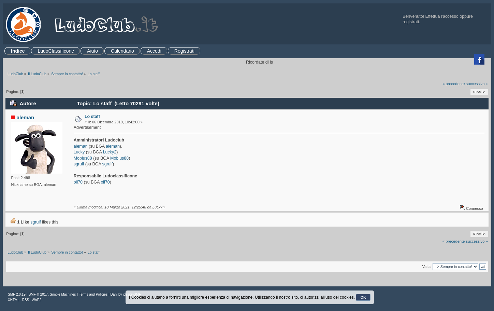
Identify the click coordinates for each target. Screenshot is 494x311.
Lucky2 (110, 152)
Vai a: (427, 267)
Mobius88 (83, 158)
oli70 (79, 182)
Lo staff (92, 116)
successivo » (477, 84)
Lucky (80, 152)
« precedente (453, 84)
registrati (411, 21)
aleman (25, 117)
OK (363, 297)
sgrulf (79, 164)
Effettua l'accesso (442, 16)
